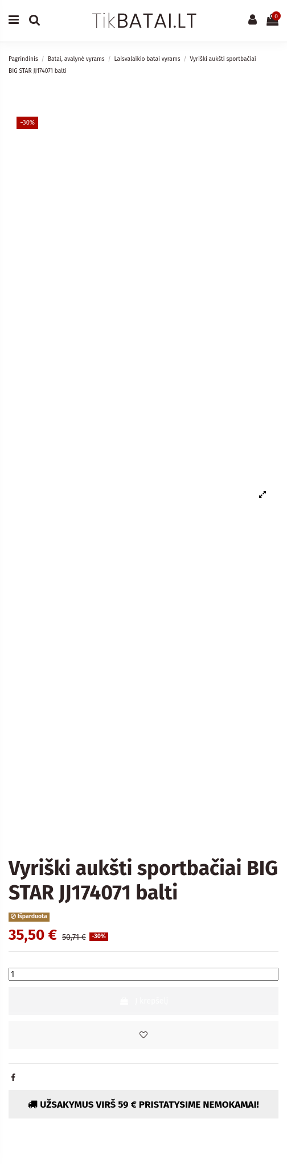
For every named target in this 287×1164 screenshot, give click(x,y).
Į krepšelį (144, 1001)
